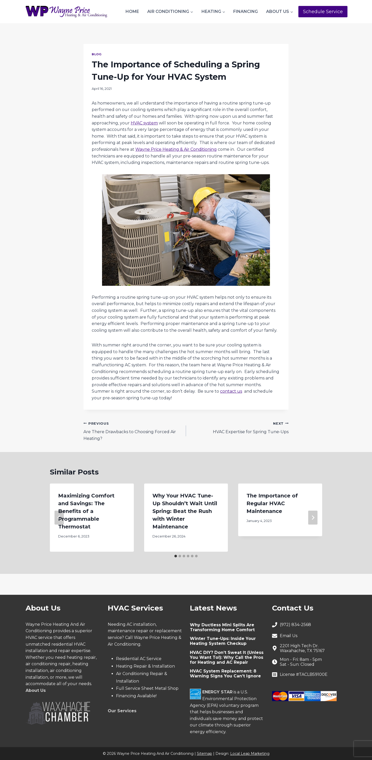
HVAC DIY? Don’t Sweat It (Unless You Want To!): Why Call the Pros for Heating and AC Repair (227, 657)
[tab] (175, 556)
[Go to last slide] (59, 518)
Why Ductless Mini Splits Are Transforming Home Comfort (222, 627)
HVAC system (144, 123)
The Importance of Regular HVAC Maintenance (272, 503)
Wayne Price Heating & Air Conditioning (176, 149)
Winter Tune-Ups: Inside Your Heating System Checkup (223, 641)
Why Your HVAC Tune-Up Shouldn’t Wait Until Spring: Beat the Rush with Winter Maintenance (184, 511)
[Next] (312, 518)
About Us (36, 690)
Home (132, 11)
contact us (231, 391)
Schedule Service (323, 11)
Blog (97, 54)
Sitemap (204, 753)
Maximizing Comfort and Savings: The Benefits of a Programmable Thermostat (86, 511)
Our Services (122, 710)
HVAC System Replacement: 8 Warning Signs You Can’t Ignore (225, 673)
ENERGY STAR (217, 692)
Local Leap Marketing (249, 753)
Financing (245, 11)
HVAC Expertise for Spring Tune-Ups (239, 427)
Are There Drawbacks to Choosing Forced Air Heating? (132, 430)
